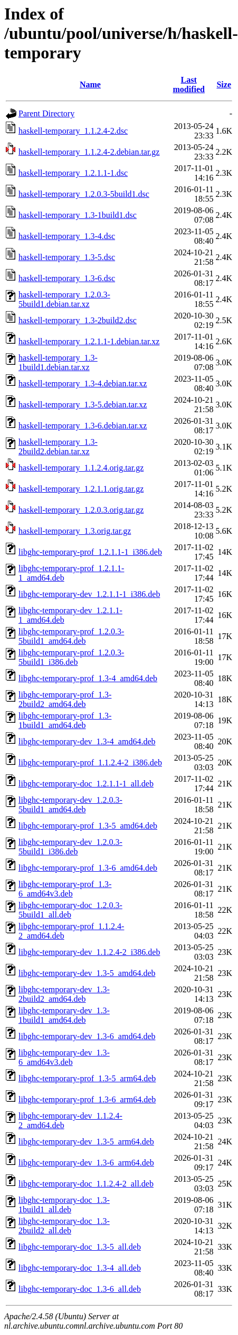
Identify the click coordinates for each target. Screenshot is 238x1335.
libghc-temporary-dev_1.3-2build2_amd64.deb (64, 994)
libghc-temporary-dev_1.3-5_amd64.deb (86, 973)
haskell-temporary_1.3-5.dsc (66, 257)
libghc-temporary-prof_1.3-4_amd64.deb (87, 678)
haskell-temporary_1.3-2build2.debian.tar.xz (58, 446)
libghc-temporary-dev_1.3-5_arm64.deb (86, 1141)
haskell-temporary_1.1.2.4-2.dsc (73, 130)
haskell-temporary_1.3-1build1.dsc (77, 215)
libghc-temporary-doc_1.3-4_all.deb (79, 1267)
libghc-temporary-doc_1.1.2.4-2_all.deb (86, 1183)
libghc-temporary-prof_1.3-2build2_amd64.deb (64, 699)
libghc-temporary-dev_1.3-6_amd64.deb (86, 1036)
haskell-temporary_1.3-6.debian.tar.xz (82, 425)
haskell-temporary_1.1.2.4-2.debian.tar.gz (88, 151)
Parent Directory (46, 113)
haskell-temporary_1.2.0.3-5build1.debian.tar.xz (64, 299)
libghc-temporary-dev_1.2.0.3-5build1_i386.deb (70, 847)
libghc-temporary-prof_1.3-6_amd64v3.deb (64, 889)
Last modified (188, 84)
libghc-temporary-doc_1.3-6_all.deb (79, 1288)
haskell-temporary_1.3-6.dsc (66, 278)
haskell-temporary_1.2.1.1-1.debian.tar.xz (88, 341)
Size (223, 84)
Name (90, 84)
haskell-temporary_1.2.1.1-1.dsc (73, 172)
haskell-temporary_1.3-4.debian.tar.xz (82, 383)
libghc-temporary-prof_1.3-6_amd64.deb (87, 867)
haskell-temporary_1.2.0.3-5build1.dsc (83, 194)
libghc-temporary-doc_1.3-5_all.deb (79, 1246)
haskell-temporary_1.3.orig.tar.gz (74, 530)
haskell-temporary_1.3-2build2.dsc (77, 320)
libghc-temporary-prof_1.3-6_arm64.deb (87, 1099)
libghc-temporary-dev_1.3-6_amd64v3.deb (64, 1057)
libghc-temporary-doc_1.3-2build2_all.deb (64, 1226)
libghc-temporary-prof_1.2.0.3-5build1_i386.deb (71, 657)
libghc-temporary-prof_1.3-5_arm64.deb (87, 1078)
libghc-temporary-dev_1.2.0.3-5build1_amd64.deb (70, 804)
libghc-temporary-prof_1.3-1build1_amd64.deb (64, 720)
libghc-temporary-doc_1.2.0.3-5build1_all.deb (70, 910)
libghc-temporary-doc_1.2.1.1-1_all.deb (86, 783)
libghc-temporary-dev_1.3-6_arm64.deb (86, 1162)
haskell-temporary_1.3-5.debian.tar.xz (82, 404)
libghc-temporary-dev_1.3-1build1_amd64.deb (64, 1015)
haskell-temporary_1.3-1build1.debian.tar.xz (58, 362)
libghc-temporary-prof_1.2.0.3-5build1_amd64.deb (71, 636)
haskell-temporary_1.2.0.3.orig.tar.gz (81, 509)
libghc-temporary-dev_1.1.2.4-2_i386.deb (89, 952)
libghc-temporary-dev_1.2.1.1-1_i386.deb (89, 594)
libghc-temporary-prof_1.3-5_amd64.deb (87, 825)
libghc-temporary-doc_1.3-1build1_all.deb (64, 1204)
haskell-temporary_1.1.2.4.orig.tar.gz (81, 467)
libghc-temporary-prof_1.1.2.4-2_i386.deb (90, 762)
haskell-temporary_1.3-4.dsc (66, 236)
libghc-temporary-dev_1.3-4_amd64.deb (86, 741)
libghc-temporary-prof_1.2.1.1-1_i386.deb (90, 551)
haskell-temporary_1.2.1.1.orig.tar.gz (81, 488)
